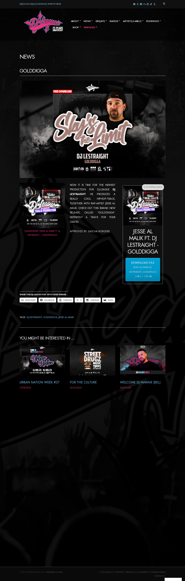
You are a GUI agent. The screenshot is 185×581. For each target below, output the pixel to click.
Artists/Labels (132, 21)
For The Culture (83, 382)
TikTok (151, 4)
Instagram (134, 4)
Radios (114, 21)
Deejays (100, 21)
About (75, 21)
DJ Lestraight (34, 317)
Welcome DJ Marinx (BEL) (140, 382)
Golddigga (50, 317)
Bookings (152, 21)
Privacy (130, 572)
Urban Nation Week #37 (39, 382)
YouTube (148, 4)
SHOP (76, 27)
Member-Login (54, 572)
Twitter (154, 4)
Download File (143, 269)
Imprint (120, 572)
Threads (138, 4)
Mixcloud (144, 4)
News (87, 21)
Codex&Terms (157, 572)
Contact (108, 572)
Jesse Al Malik (66, 317)
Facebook (141, 4)
